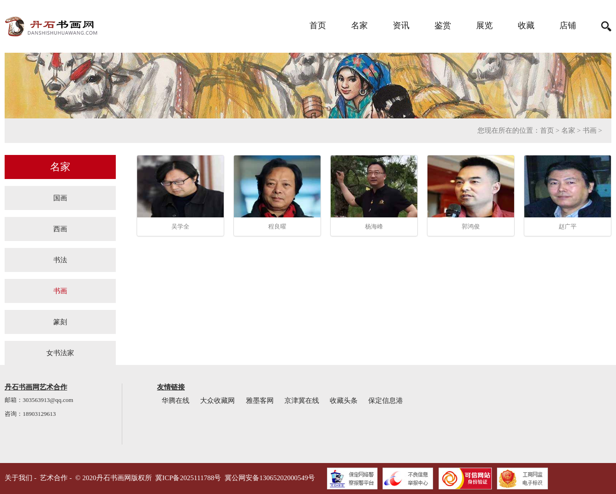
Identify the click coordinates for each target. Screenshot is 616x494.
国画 (60, 198)
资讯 (401, 25)
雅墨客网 (260, 400)
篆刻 (60, 322)
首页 (317, 25)
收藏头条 (344, 400)
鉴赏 (442, 25)
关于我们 (18, 478)
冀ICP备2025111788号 (188, 478)
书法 (60, 260)
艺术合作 (54, 478)
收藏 (526, 25)
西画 (60, 229)
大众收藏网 (217, 400)
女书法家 (60, 353)
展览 (484, 25)
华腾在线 (175, 400)
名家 (359, 25)
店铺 (567, 25)
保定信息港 (385, 400)
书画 (590, 130)
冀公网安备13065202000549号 (270, 478)
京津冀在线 (301, 400)
